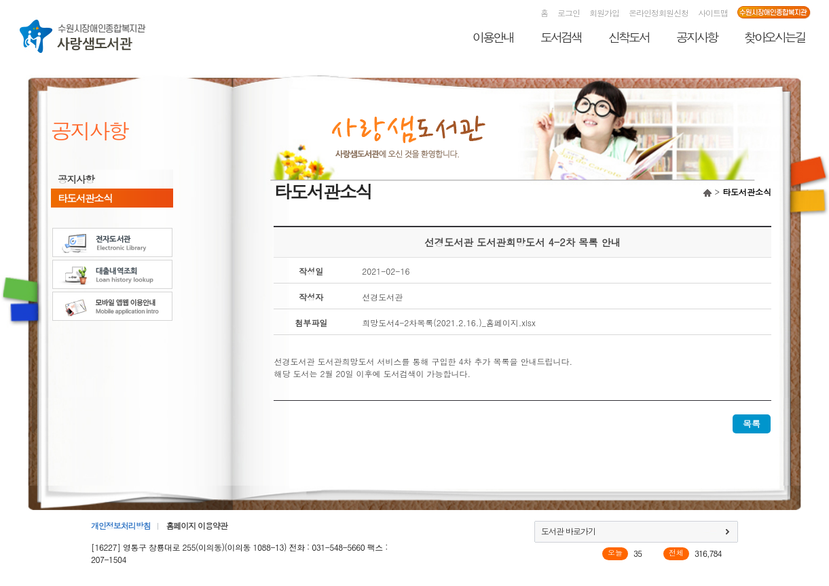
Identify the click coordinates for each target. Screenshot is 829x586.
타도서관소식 (85, 198)
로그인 (568, 12)
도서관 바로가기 (568, 530)
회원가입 (604, 12)
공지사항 (696, 36)
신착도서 (628, 36)
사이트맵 (713, 12)
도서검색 (560, 36)
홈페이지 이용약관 (196, 525)
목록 (751, 423)
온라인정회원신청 (658, 12)
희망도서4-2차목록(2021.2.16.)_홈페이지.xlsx (448, 322)
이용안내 (493, 36)
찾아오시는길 (774, 36)
